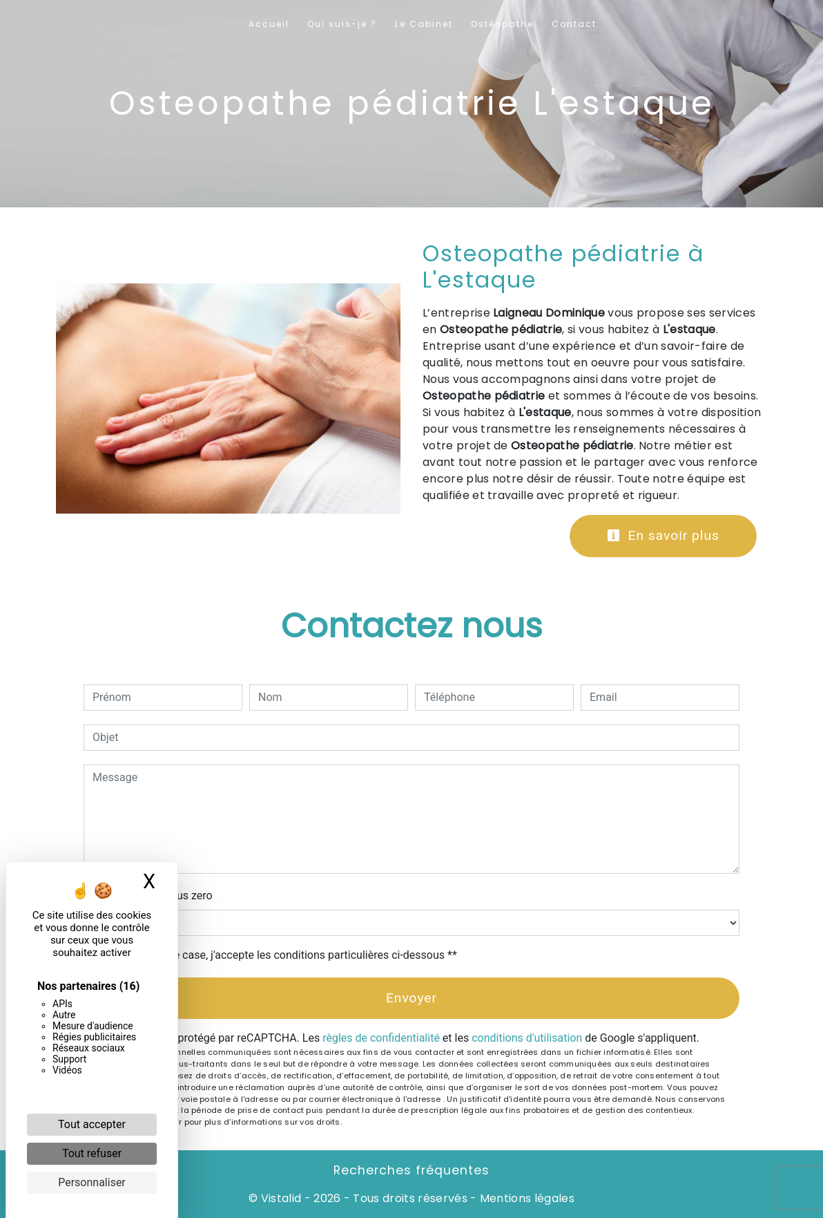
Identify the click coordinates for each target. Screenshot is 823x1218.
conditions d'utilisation (527, 1037)
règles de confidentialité (381, 1037)
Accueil (269, 24)
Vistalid (281, 1198)
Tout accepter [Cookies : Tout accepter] (92, 1124)
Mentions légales (525, 1198)
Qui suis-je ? (342, 24)
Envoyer (411, 998)
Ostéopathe (502, 24)
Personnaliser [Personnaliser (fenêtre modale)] (92, 1182)
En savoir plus (663, 535)
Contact (574, 24)
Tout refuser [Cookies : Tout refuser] (92, 1153)
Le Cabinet (424, 24)
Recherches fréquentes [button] (411, 1170)
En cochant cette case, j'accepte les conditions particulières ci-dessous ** (277, 955)
